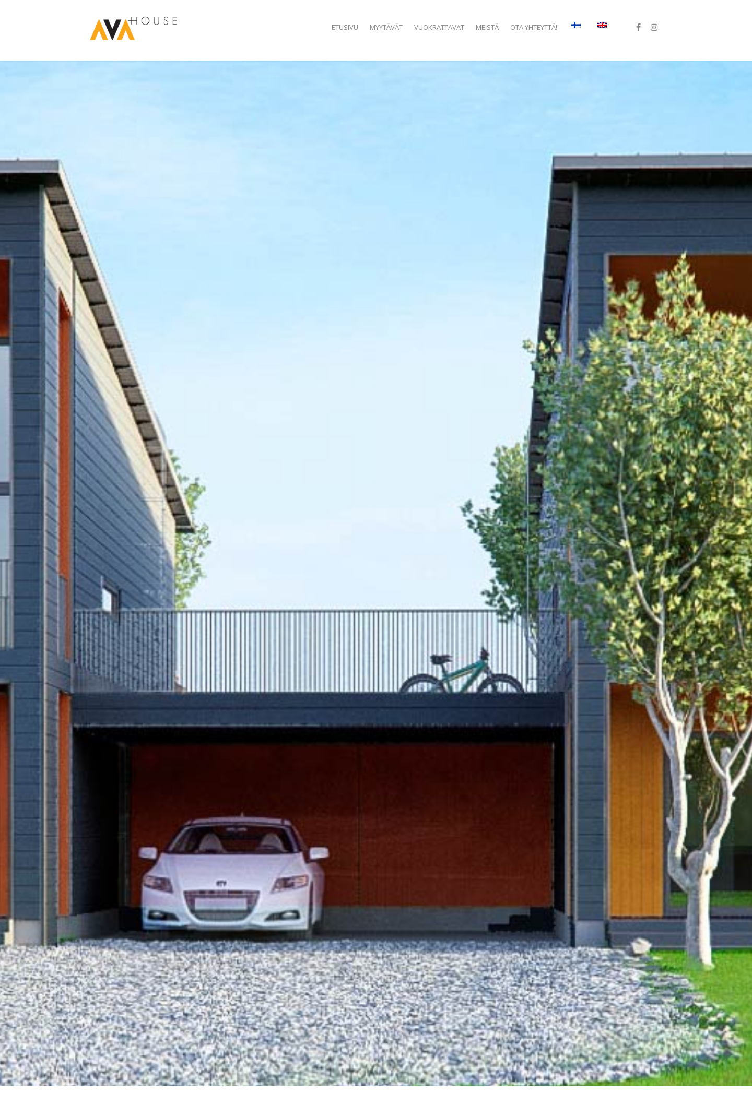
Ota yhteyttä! (533, 27)
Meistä (487, 27)
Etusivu (345, 27)
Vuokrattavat (439, 27)
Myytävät (386, 27)
